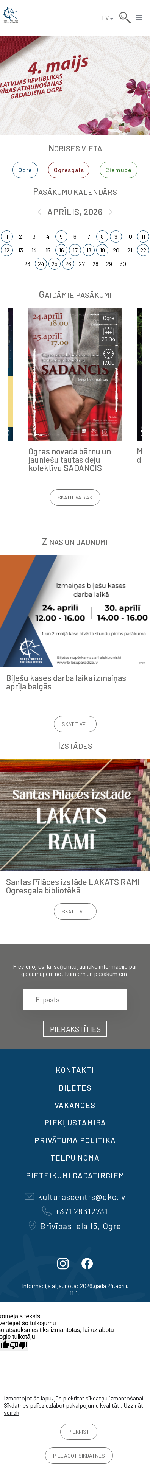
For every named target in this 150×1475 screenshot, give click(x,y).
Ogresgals (69, 169)
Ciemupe (118, 169)
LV (105, 17)
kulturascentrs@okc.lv (75, 1196)
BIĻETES (75, 1087)
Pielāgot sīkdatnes (79, 1455)
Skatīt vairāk (75, 497)
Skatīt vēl (75, 724)
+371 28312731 (75, 1211)
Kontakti (75, 1069)
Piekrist (78, 1431)
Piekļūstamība (75, 1122)
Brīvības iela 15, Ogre (75, 1226)
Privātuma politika (75, 1140)
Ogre (25, 169)
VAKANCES (75, 1104)
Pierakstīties (75, 1028)
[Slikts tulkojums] (18, 1345)
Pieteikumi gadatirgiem (75, 1175)
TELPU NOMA (75, 1157)
